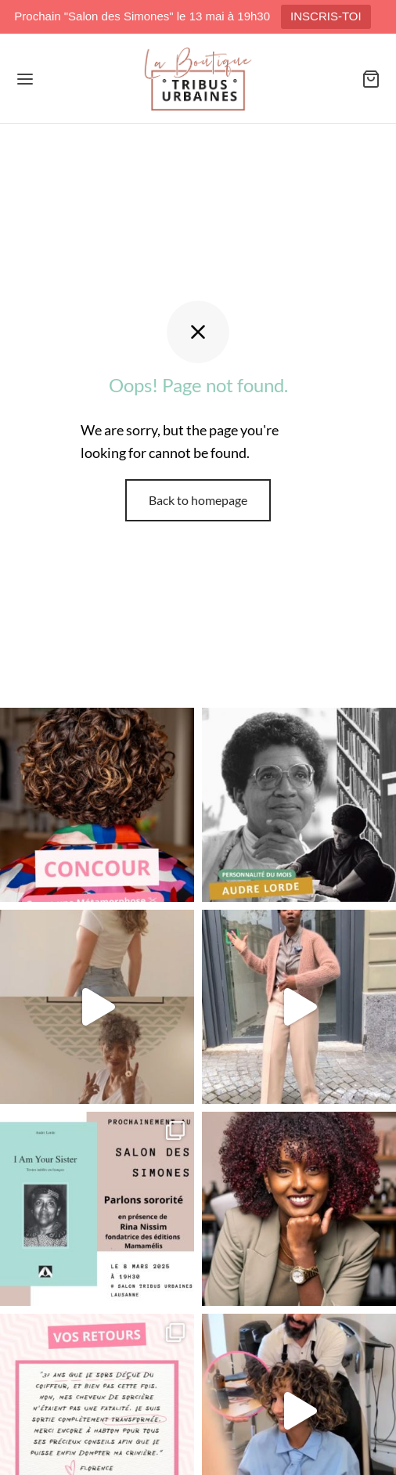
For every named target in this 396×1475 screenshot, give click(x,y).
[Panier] (371, 79)
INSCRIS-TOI (326, 16)
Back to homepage (198, 499)
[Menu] (25, 79)
